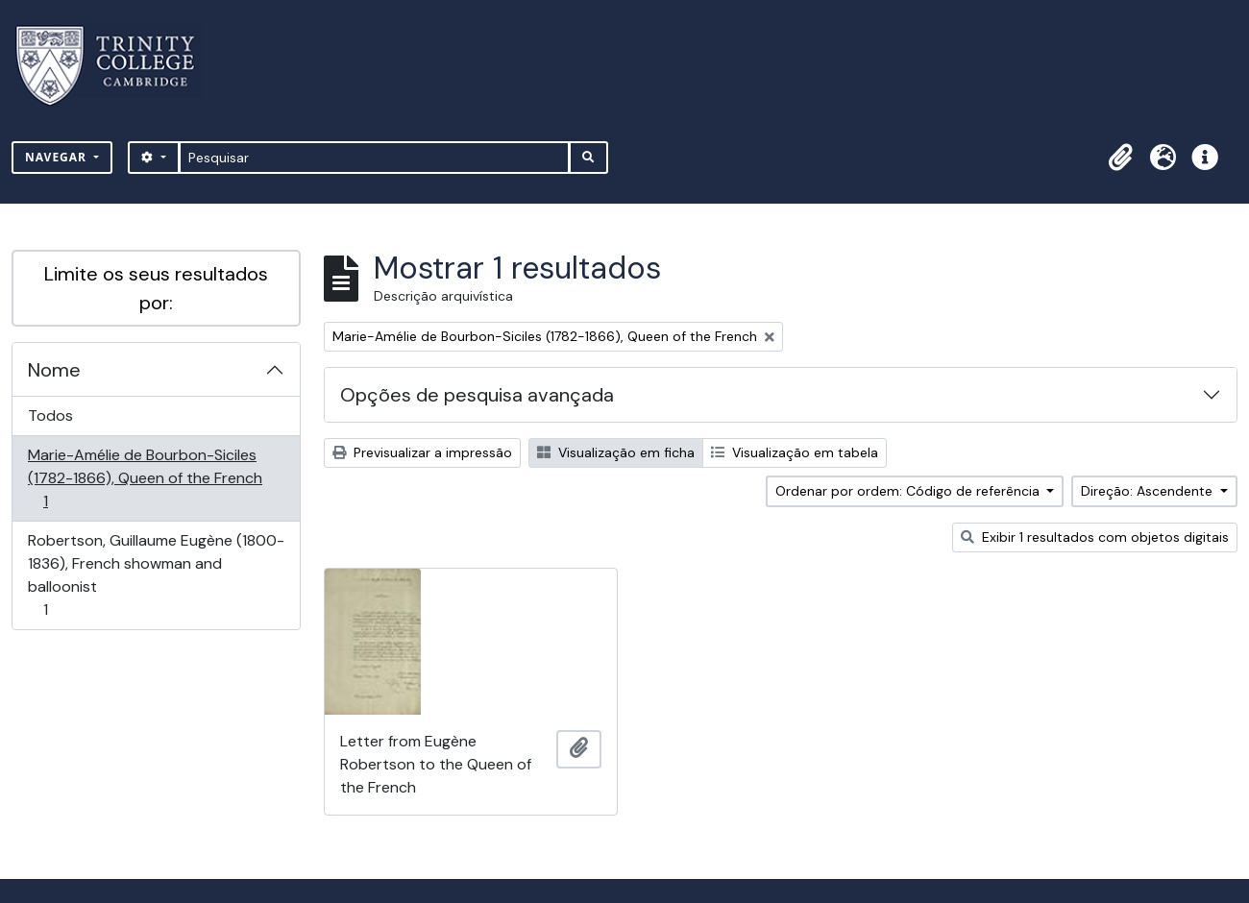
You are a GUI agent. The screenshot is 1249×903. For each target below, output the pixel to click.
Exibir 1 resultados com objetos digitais (1095, 537)
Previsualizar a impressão (422, 452)
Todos (50, 415)
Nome (54, 369)
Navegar (57, 157)
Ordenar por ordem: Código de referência (909, 491)
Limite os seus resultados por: (156, 288)
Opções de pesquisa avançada (477, 394)
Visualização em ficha (616, 452)
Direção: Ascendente (1148, 491)
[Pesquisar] (374, 157)
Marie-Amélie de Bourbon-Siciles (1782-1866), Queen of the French (144, 478)
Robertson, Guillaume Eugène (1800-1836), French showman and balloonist (155, 575)
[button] (1120, 157)
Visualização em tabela (794, 452)
